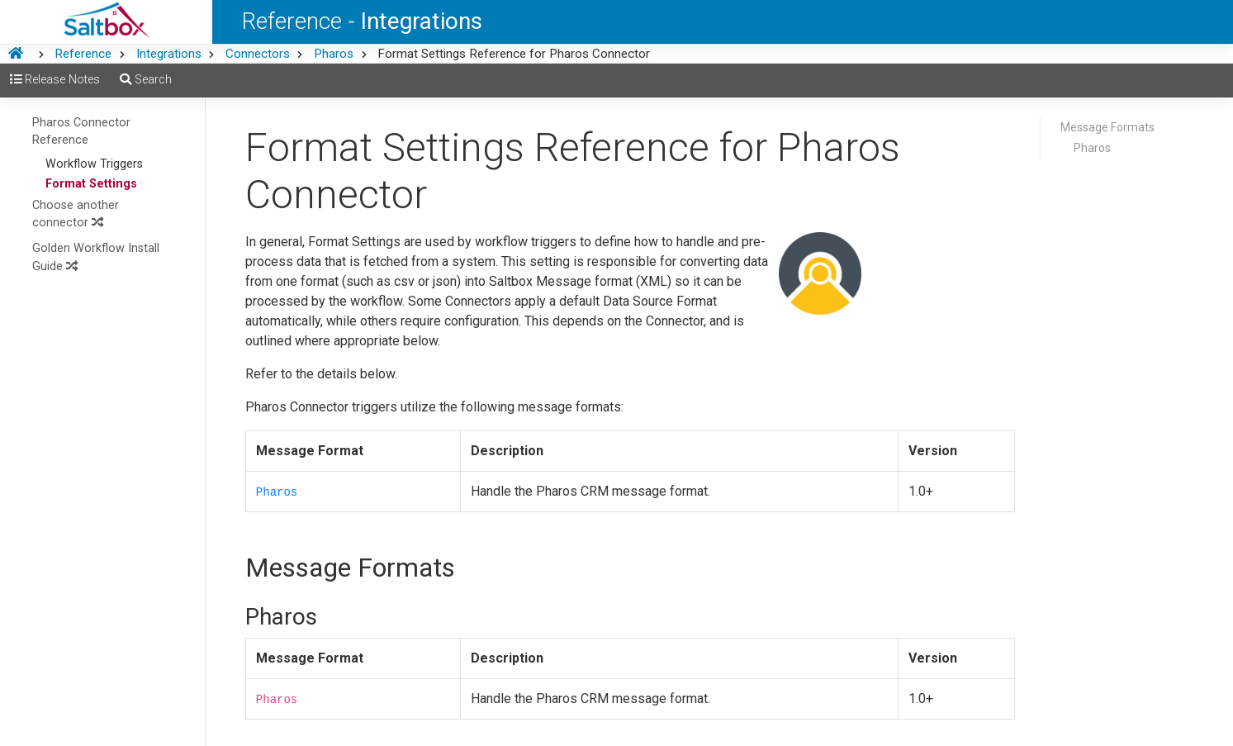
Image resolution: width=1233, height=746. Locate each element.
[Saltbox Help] (106, 22)
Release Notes (55, 80)
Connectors (257, 53)
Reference (83, 53)
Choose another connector (75, 214)
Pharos (333, 53)
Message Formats (1107, 127)
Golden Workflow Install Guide (95, 257)
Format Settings (91, 184)
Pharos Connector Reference (81, 132)
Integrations (169, 53)
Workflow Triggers (94, 164)
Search (146, 80)
